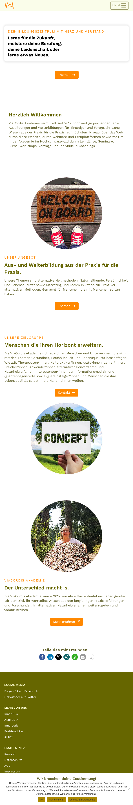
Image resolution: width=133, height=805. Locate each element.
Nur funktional (56, 799)
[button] (42, 657)
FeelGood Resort (16, 731)
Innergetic (11, 725)
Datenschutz (13, 760)
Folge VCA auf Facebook (21, 691)
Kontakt (9, 754)
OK (41, 799)
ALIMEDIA (11, 719)
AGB (7, 765)
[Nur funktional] (128, 789)
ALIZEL (9, 737)
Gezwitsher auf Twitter (20, 697)
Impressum (12, 771)
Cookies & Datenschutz (82, 799)
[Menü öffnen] (119, 5)
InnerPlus (11, 714)
